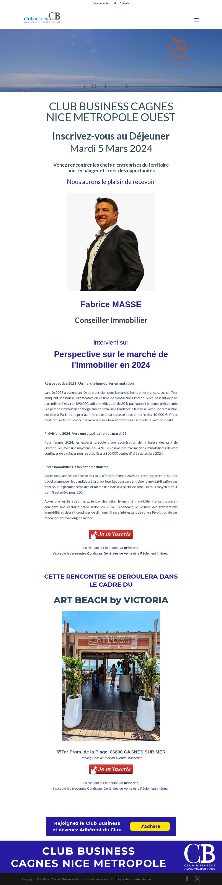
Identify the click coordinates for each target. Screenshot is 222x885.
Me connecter (101, 3)
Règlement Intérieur (154, 553)
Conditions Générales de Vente (109, 553)
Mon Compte (121, 3)
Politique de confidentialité (131, 879)
